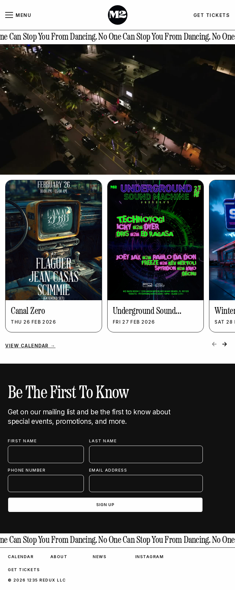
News (99, 556)
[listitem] (53, 256)
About (59, 556)
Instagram (149, 556)
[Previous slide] (214, 344)
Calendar (20, 556)
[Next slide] (224, 344)
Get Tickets (24, 569)
